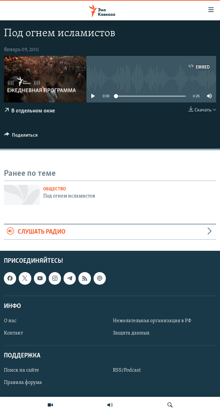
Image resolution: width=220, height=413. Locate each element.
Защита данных (131, 333)
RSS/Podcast (127, 370)
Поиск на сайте (21, 370)
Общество (54, 189)
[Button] (21, 137)
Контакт (13, 333)
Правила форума (23, 382)
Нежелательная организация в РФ (152, 320)
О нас (10, 320)
